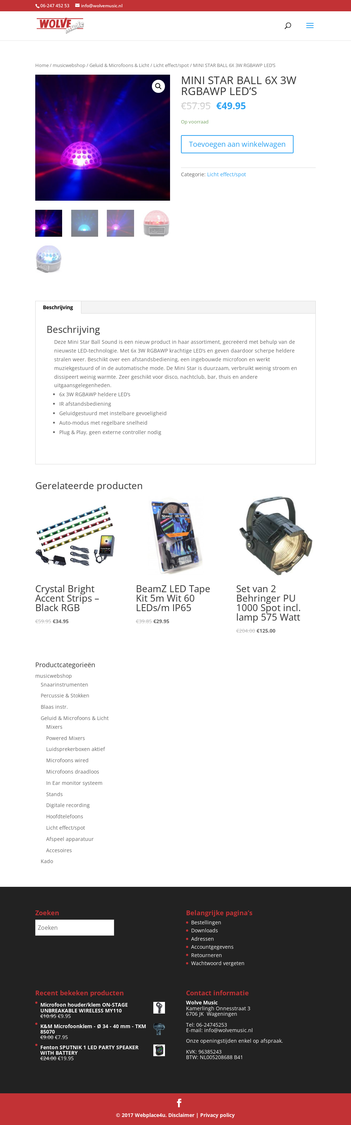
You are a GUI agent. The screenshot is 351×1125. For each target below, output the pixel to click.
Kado (47, 861)
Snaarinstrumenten (64, 684)
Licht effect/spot (171, 65)
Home (42, 65)
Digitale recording (68, 805)
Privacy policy (217, 1115)
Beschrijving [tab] (58, 307)
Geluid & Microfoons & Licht (119, 65)
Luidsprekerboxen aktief (75, 749)
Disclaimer (181, 1115)
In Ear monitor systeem (74, 782)
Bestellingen (206, 922)
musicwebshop (69, 65)
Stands (54, 794)
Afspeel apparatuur (70, 838)
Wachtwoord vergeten (218, 963)
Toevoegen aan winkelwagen (237, 144)
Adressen (202, 938)
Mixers (54, 726)
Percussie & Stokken (65, 695)
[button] (158, 86)
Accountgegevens (212, 946)
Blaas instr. (54, 706)
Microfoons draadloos (72, 771)
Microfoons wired (67, 760)
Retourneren (206, 955)
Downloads (204, 930)
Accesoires (59, 850)
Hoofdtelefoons (64, 816)
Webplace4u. (151, 1115)
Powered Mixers (65, 738)
